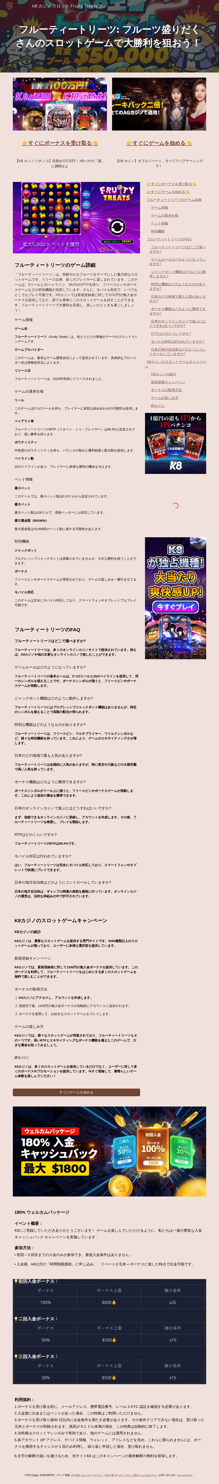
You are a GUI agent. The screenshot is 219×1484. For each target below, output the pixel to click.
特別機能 (158, 231)
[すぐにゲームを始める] (76, 1092)
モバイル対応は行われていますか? (177, 342)
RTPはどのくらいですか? (171, 334)
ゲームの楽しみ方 (164, 398)
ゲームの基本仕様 (164, 215)
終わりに (158, 406)
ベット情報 (159, 223)
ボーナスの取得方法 (166, 390)
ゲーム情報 (159, 208)
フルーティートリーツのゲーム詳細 (174, 200)
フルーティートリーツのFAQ (169, 239)
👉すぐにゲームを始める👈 (168, 192)
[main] (109, 36)
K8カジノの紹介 (163, 374)
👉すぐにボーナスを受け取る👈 (171, 184)
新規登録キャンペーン (168, 382)
